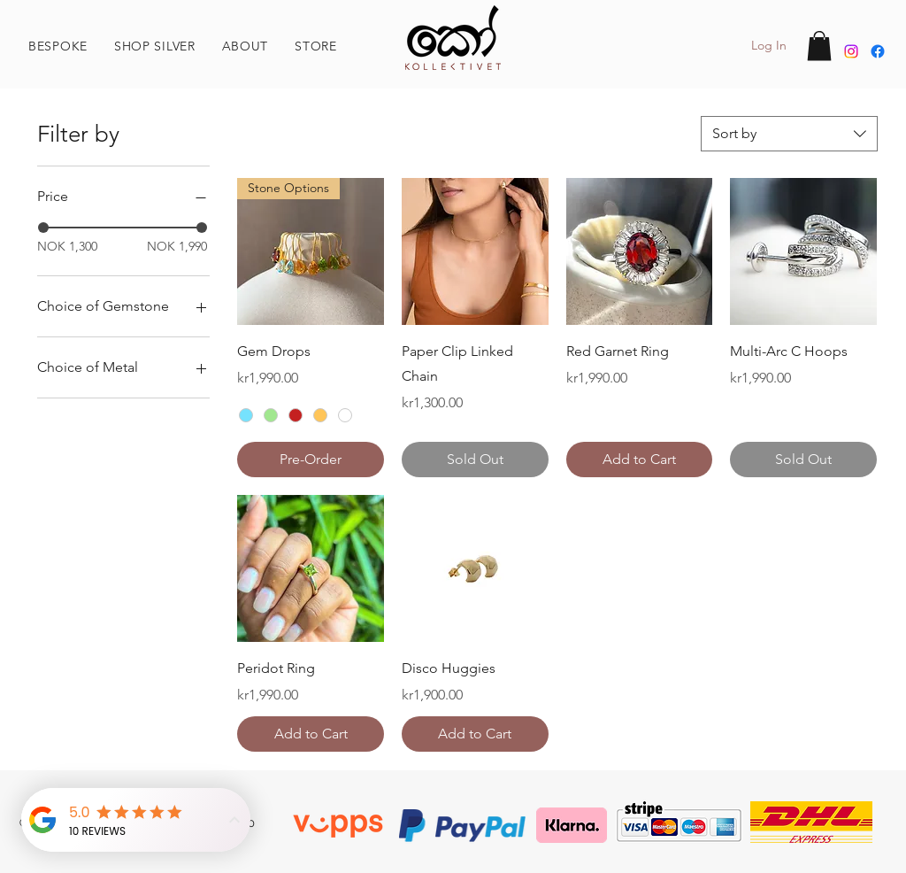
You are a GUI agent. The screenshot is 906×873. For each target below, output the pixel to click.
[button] (245, 46)
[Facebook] (878, 51)
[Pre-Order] (310, 459)
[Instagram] (851, 51)
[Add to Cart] (639, 459)
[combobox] (789, 133)
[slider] (43, 227)
